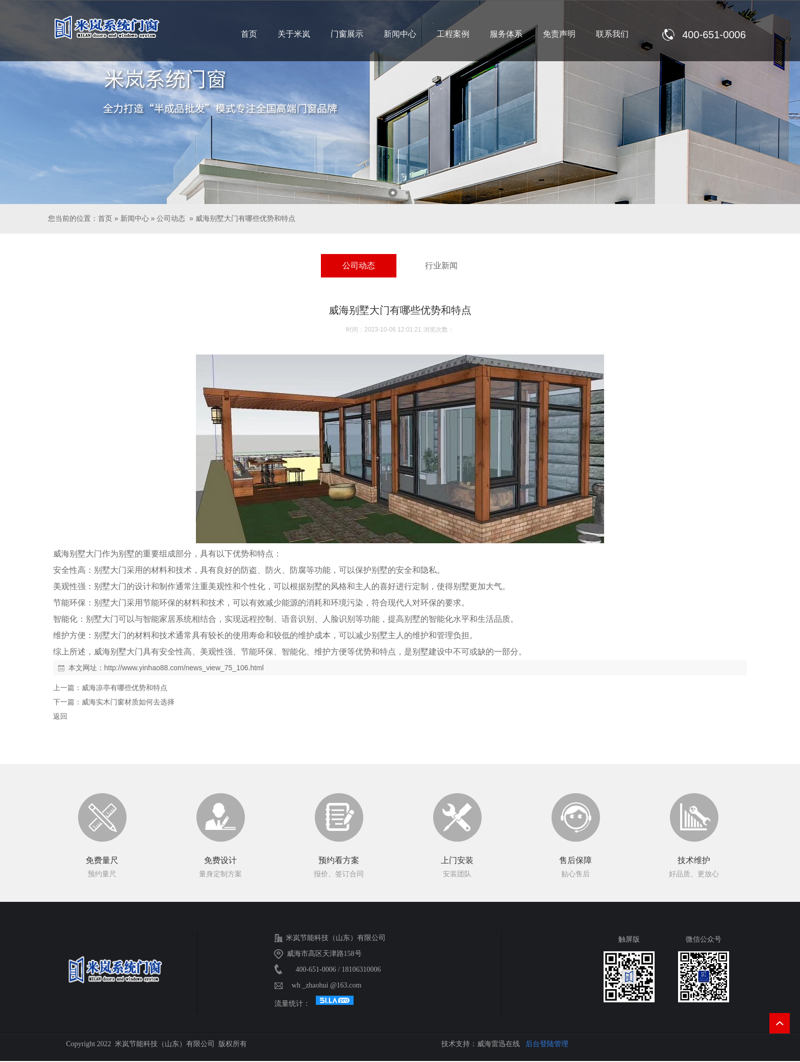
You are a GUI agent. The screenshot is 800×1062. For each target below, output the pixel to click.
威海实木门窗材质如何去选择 (128, 702)
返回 (60, 716)
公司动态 (171, 218)
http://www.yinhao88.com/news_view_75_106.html (184, 668)
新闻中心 (134, 218)
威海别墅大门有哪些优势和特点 (245, 218)
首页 (105, 218)
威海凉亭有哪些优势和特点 (124, 688)
